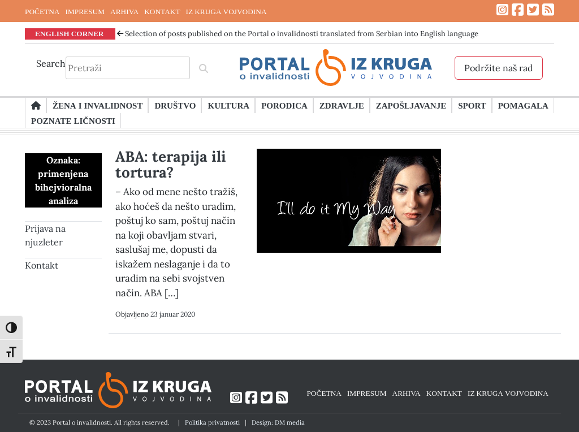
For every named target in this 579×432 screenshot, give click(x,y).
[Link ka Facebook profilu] (518, 10)
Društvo (175, 105)
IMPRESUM (85, 11)
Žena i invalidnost (97, 105)
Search (51, 63)
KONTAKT (162, 11)
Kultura (228, 105)
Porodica (284, 105)
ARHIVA (124, 11)
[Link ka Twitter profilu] (533, 10)
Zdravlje (341, 105)
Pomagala (523, 105)
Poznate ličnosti (73, 120)
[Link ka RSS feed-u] (548, 10)
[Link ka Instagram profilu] (502, 10)
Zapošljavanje (411, 105)
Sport (472, 105)
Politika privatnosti (212, 422)
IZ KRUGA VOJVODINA (226, 11)
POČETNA (42, 11)
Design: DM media (278, 422)
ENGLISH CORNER (69, 33)
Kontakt (41, 265)
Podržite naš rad (498, 68)
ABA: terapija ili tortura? (170, 164)
